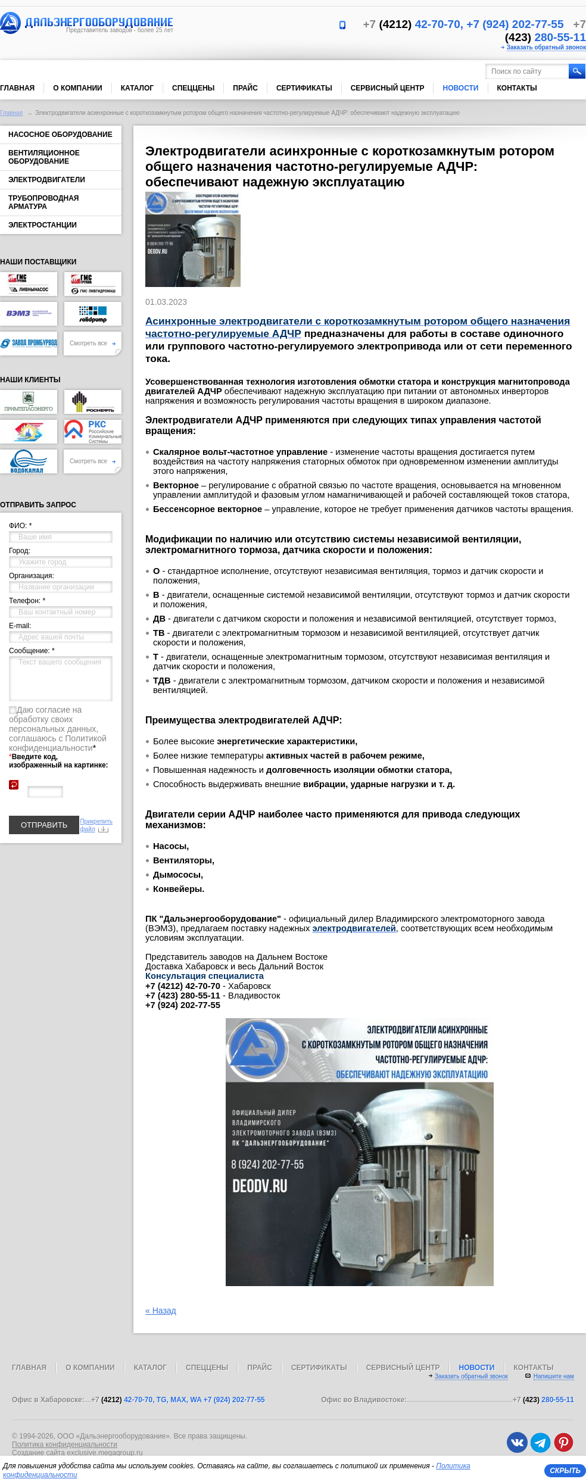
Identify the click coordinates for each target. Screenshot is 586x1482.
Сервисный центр (388, 88)
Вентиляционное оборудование (44, 157)
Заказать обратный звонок (546, 47)
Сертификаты (304, 88)
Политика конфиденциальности (64, 1444)
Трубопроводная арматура (43, 202)
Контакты (517, 88)
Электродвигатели (46, 180)
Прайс (245, 88)
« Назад (160, 1310)
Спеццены (193, 88)
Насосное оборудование (60, 134)
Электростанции (42, 225)
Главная (17, 88)
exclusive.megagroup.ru (104, 1453)
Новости (460, 88)
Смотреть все (93, 343)
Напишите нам (554, 1376)
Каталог (137, 88)
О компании (77, 88)
